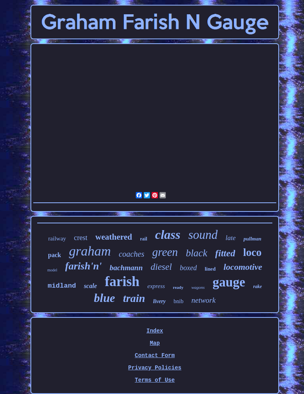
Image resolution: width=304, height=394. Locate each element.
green (165, 252)
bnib (179, 301)
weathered (113, 237)
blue (104, 297)
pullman (252, 239)
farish (122, 281)
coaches (131, 254)
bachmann (126, 267)
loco (252, 252)
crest (80, 238)
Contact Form (155, 355)
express (156, 286)
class (167, 234)
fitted (225, 253)
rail (143, 239)
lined (210, 269)
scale (90, 286)
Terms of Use (155, 380)
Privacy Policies (154, 368)
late (231, 238)
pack (54, 255)
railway (57, 238)
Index (154, 331)
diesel (161, 267)
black (196, 253)
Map (155, 343)
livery (159, 301)
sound (203, 235)
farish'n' (83, 266)
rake (257, 286)
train (134, 298)
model (52, 270)
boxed (188, 268)
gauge (229, 282)
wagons (198, 287)
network (203, 300)
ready (178, 287)
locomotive (243, 267)
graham (90, 251)
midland (62, 286)
